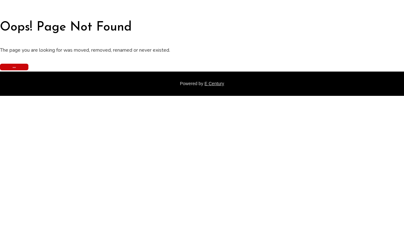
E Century (214, 83)
